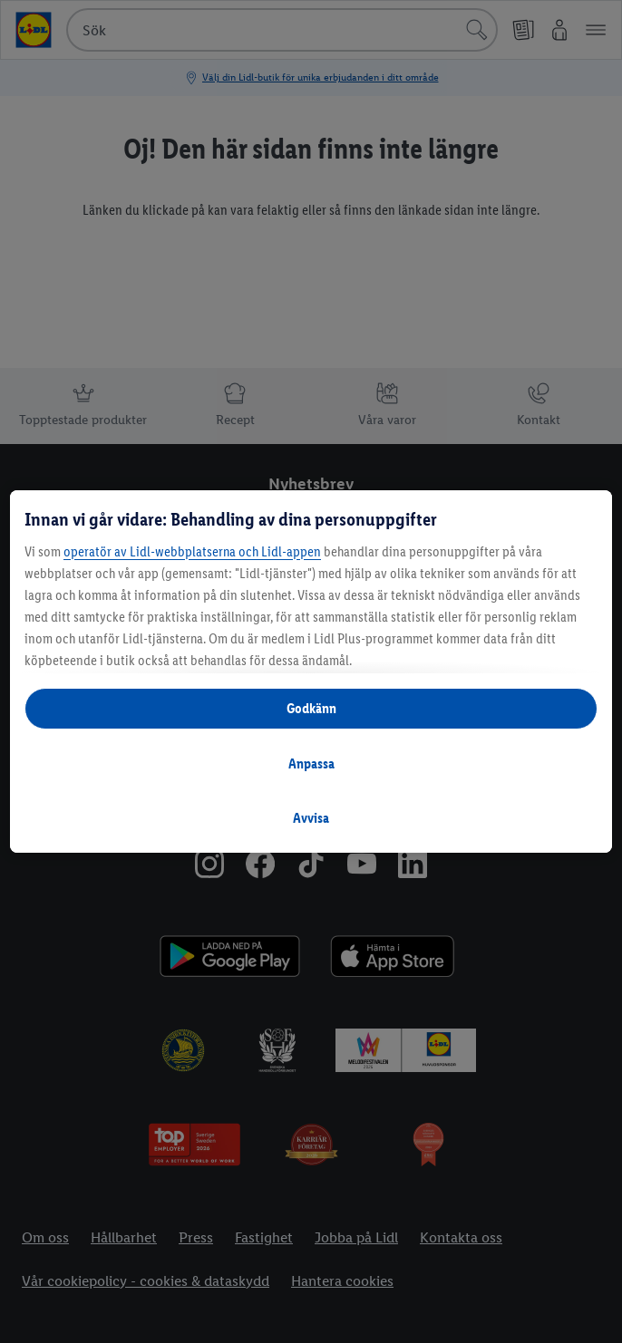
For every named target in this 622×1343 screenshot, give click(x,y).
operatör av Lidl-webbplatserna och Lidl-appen (192, 551)
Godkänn (311, 708)
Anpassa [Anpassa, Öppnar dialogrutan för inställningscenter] (311, 763)
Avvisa (311, 817)
